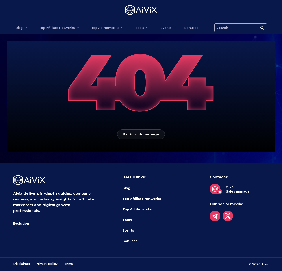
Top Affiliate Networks (57, 28)
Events (166, 28)
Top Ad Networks (105, 28)
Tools (139, 28)
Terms (68, 264)
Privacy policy (46, 264)
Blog (19, 28)
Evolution (21, 223)
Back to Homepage (141, 134)
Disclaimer (21, 264)
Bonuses (191, 28)
